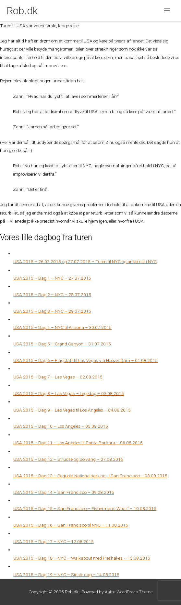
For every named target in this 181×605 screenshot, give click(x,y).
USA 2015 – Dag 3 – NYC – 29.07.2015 (52, 311)
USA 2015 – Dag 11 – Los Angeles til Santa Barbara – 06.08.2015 (78, 442)
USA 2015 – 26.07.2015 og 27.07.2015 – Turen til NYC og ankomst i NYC (85, 261)
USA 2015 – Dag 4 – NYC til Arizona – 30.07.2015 (62, 327)
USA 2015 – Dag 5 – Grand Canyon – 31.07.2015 (62, 343)
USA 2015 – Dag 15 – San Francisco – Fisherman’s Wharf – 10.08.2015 (84, 508)
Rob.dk (22, 11)
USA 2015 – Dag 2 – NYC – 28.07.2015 (52, 294)
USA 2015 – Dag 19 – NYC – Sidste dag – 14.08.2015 (66, 574)
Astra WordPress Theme (128, 591)
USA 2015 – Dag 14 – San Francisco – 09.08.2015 (63, 492)
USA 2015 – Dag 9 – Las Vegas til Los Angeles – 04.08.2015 (72, 410)
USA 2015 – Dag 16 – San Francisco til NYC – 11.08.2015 (70, 525)
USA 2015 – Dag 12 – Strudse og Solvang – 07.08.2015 (68, 459)
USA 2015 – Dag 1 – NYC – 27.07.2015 (52, 278)
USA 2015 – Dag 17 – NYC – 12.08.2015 (53, 541)
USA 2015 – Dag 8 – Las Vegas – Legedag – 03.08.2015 (68, 393)
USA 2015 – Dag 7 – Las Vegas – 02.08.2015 (58, 376)
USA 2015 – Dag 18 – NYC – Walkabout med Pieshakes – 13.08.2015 (81, 558)
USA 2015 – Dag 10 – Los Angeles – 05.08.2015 (60, 426)
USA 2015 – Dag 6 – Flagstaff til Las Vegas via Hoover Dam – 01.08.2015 (85, 360)
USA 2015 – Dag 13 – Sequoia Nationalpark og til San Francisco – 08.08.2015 (90, 475)
